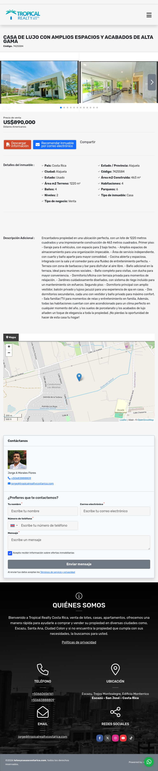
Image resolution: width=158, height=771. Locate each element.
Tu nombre (15, 504)
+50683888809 (21, 478)
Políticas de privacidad (79, 642)
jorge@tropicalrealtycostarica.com (32, 483)
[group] (39, 82)
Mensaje (13, 532)
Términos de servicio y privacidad (57, 572)
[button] (61, 107)
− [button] (9, 353)
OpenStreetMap (146, 420)
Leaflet (123, 420)
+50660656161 (42, 694)
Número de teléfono (20, 518)
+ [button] (9, 347)
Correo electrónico (92, 504)
